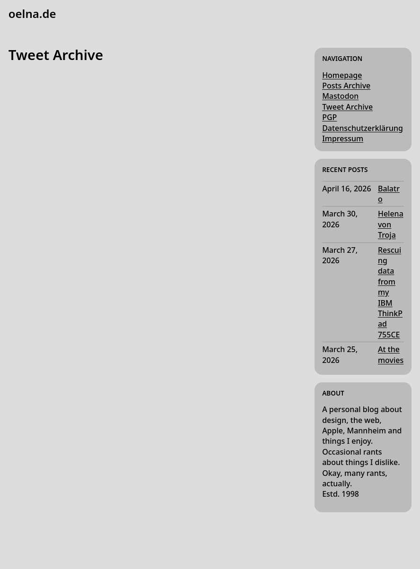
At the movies (390, 354)
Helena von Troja (390, 224)
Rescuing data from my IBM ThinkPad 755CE (390, 292)
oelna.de (32, 13)
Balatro (389, 193)
